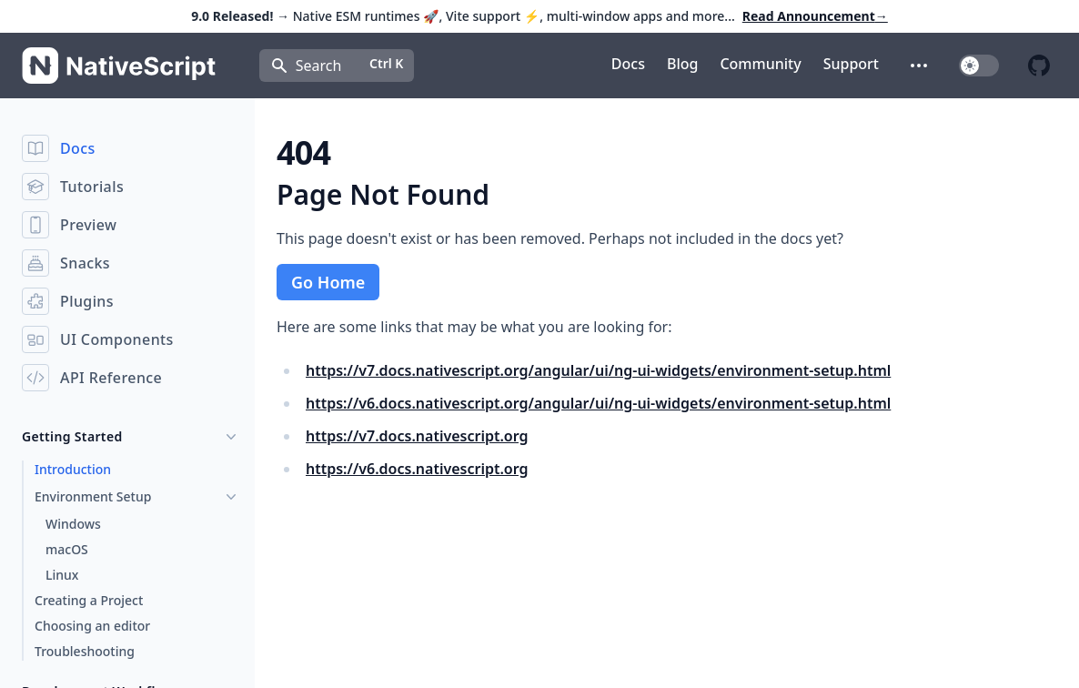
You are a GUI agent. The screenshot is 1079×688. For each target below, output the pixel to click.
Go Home (328, 282)
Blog (682, 64)
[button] (919, 65)
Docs (628, 64)
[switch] (979, 65)
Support (851, 64)
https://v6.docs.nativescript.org (417, 469)
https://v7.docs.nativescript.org (417, 436)
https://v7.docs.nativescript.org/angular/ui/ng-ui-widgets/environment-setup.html (598, 370)
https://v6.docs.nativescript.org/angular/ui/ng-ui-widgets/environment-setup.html (598, 403)
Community (760, 64)
